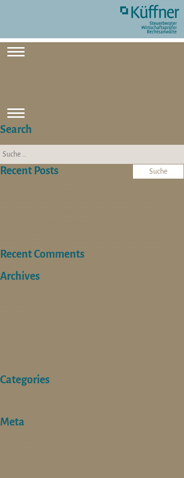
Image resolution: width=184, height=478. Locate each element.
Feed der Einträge (27, 452)
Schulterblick (21, 400)
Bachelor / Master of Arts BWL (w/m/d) (60, 211)
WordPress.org (23, 473)
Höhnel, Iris (17, 88)
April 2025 (16, 316)
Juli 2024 (14, 337)
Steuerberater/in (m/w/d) (39, 191)
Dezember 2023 (25, 357)
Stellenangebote (26, 410)
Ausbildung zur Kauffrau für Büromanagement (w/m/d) (85, 201)
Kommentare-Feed (29, 463)
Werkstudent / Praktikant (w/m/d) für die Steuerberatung (87, 242)
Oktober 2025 (21, 296)
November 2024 (25, 327)
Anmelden (17, 442)
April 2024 (16, 347)
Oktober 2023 (21, 368)
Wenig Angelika (24, 99)
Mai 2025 (15, 306)
